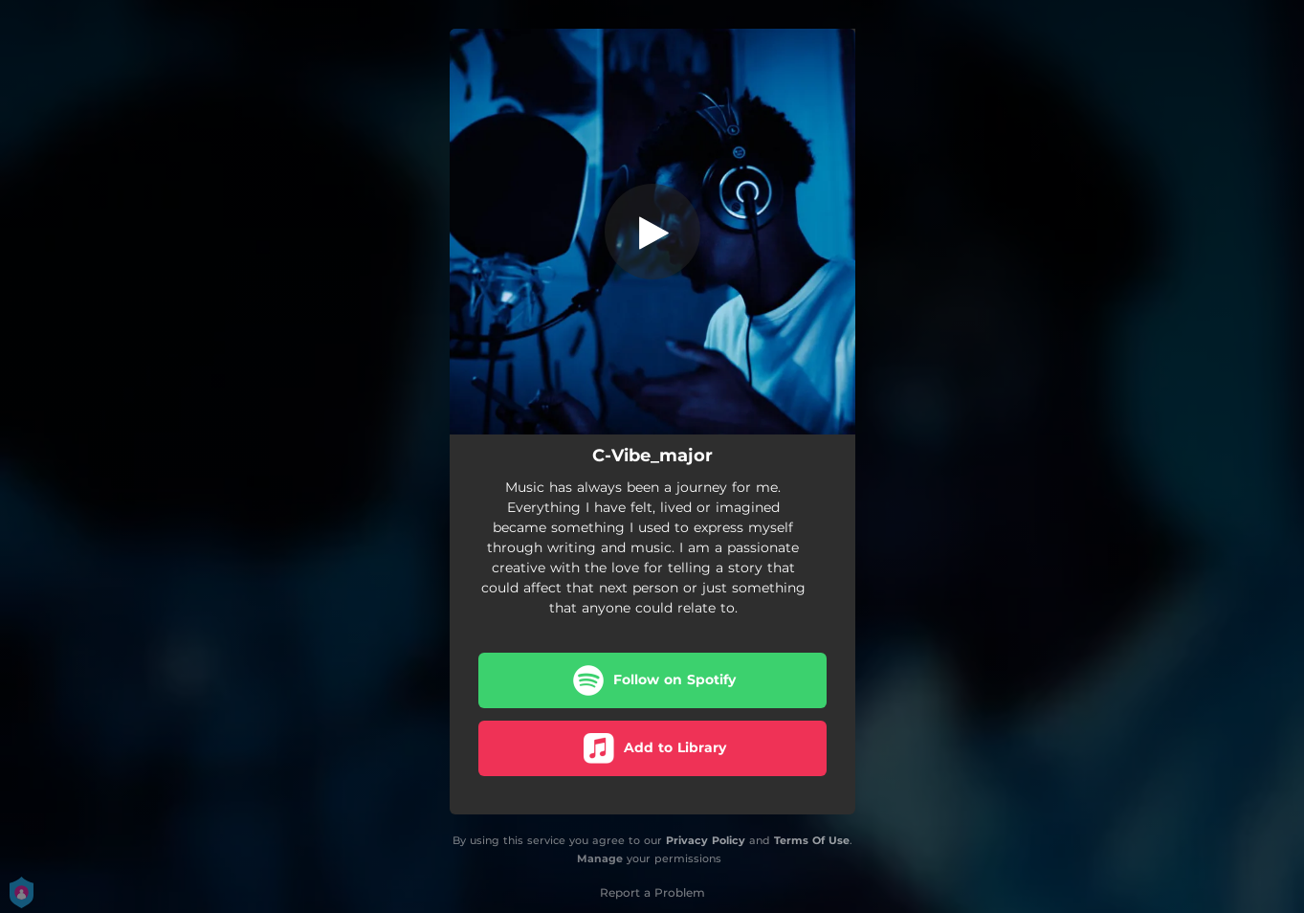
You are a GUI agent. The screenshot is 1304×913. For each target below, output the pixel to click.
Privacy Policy (705, 840)
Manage (600, 858)
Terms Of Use (812, 840)
